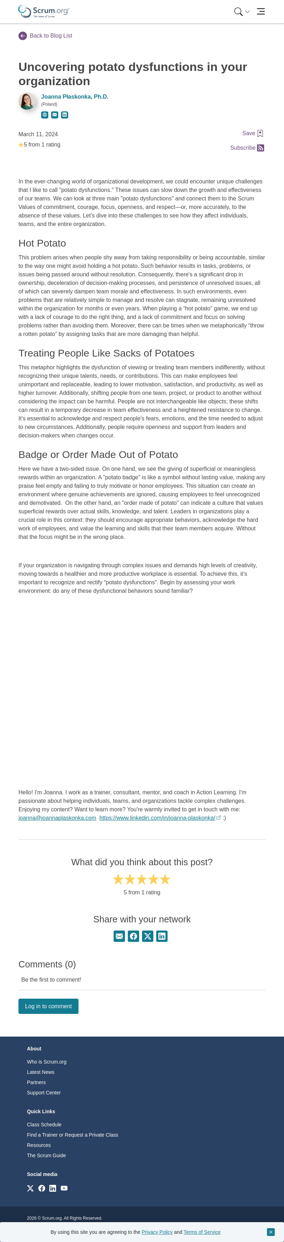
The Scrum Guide (46, 1155)
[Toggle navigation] (261, 11)
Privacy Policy (157, 1232)
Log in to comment (48, 1006)
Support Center (44, 1092)
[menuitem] (241, 11)
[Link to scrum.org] (30, 1188)
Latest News (40, 1072)
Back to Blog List (45, 36)
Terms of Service (202, 1232)
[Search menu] (242, 11)
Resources (39, 1145)
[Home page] (43, 11)
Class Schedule (44, 1124)
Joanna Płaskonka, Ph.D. (74, 97)
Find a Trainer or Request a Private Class (72, 1135)
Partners (36, 1082)
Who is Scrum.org (46, 1062)
